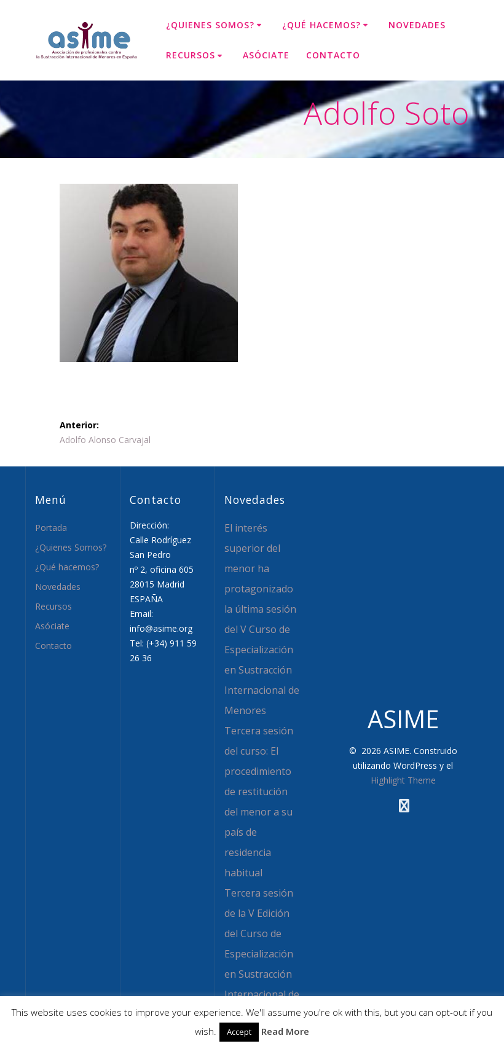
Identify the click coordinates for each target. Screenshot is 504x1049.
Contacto (333, 55)
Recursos (190, 55)
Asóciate (266, 55)
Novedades (417, 25)
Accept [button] (239, 1031)
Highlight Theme (403, 780)
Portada (51, 527)
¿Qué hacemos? (321, 25)
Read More (285, 1031)
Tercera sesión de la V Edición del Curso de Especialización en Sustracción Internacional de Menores (261, 953)
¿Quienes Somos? (210, 25)
